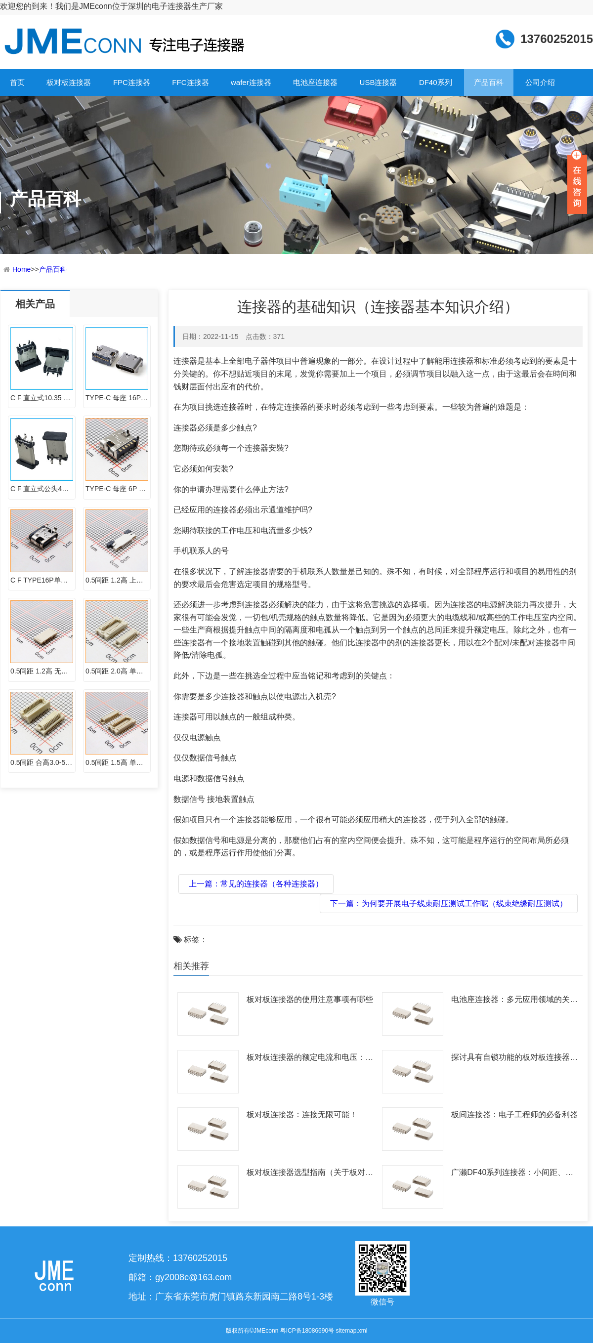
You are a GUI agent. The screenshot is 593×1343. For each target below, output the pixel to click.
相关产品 (35, 303)
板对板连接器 (68, 82)
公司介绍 (540, 82)
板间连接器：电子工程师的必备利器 (514, 1114)
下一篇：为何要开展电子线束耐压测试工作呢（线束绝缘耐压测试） (448, 903)
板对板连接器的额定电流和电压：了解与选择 (310, 1059)
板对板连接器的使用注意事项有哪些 (310, 999)
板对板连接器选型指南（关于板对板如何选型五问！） (310, 1174)
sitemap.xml (351, 1330)
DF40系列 (435, 82)
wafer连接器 (251, 82)
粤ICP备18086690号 (307, 1330)
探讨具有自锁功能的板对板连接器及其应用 (514, 1059)
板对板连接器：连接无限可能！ (302, 1114)
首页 (17, 82)
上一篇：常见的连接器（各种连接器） (256, 884)
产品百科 (489, 82)
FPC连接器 (131, 82)
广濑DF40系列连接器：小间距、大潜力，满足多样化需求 (512, 1174)
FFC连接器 (190, 82)
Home (21, 269)
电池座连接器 (315, 82)
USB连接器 (378, 82)
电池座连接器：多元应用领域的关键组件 (514, 1001)
